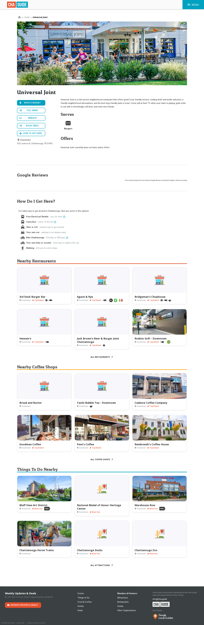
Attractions (122, 597)
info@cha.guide (160, 599)
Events (81, 593)
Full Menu (32, 110)
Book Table (32, 125)
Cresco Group (177, 595)
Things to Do (84, 597)
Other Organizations (126, 610)
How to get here (32, 133)
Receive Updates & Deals (24, 605)
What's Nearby (32, 102)
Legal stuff (20, 623)
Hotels (81, 606)
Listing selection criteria (36, 623)
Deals (80, 610)
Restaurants (123, 602)
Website (32, 118)
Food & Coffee (85, 602)
